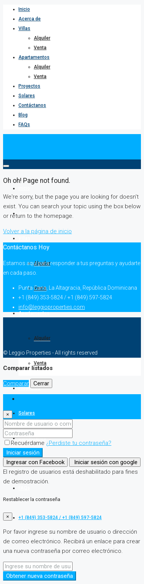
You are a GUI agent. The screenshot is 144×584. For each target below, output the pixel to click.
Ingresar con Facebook (35, 462)
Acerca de (29, 19)
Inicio (24, 9)
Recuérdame (25, 443)
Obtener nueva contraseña (39, 575)
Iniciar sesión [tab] (35, 398)
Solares (26, 95)
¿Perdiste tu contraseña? (78, 443)
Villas (24, 28)
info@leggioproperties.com (51, 307)
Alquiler (42, 38)
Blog (23, 115)
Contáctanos (32, 105)
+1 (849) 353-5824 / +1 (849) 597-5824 (60, 517)
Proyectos (29, 86)
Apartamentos (34, 57)
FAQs (24, 124)
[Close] (7, 414)
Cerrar (41, 383)
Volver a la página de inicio (37, 231)
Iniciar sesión (23, 452)
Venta (40, 47)
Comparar (16, 383)
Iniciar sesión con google (104, 462)
